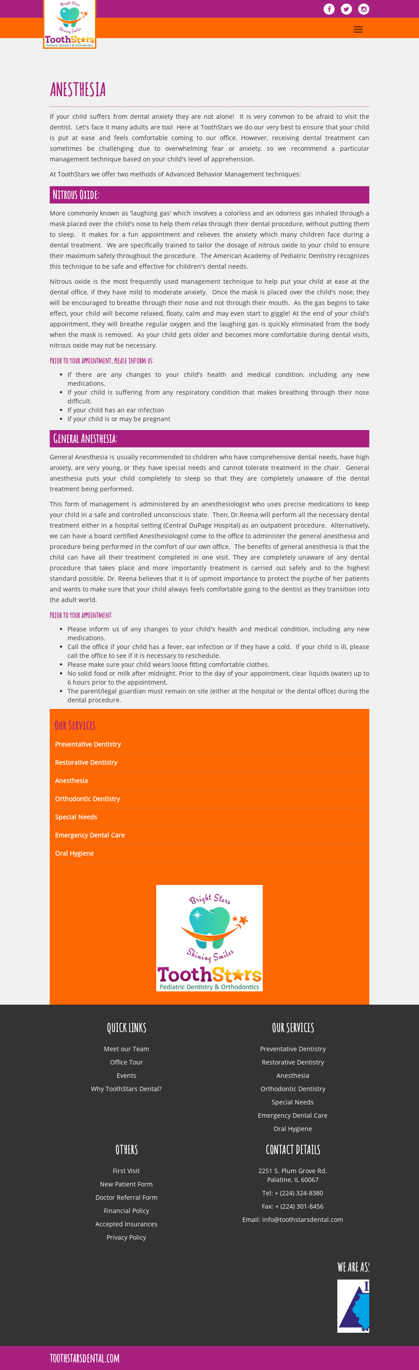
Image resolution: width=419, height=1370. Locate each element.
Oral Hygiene (74, 853)
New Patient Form (126, 1184)
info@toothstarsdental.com (302, 1219)
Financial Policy (126, 1210)
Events (126, 1075)
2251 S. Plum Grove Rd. (292, 1170)
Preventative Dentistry (88, 744)
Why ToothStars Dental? (126, 1088)
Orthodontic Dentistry (87, 799)
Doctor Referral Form (126, 1197)
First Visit (126, 1170)
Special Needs (76, 817)
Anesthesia (71, 780)
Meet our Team (126, 1049)
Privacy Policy (126, 1237)
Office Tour (126, 1062)
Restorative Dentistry (86, 762)
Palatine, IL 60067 (293, 1179)
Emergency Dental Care (90, 835)
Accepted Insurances (126, 1224)
